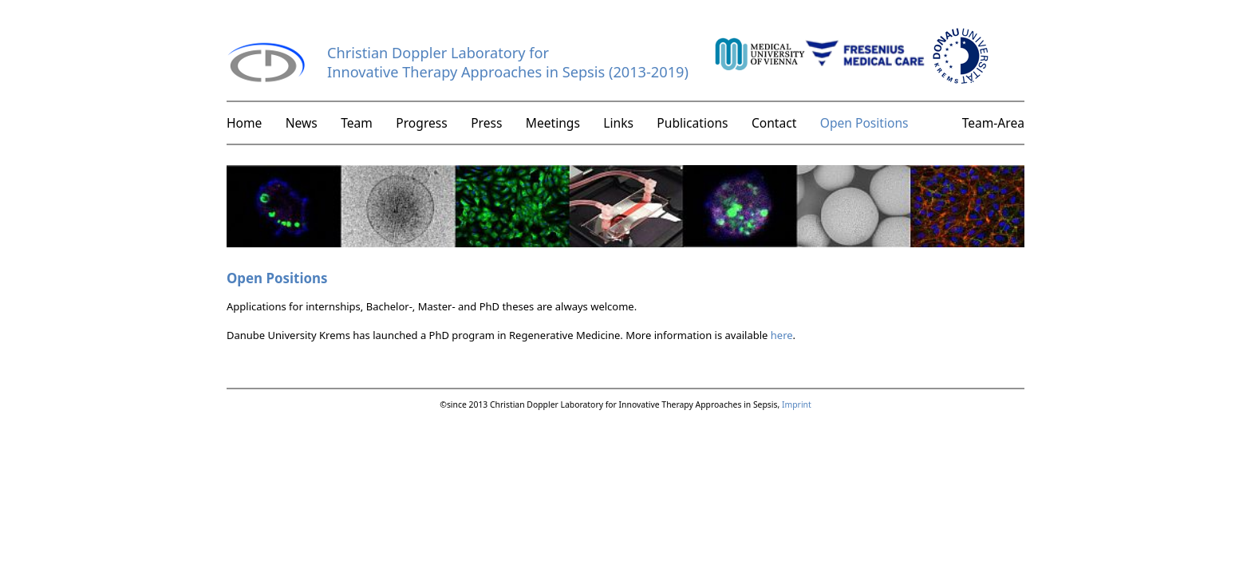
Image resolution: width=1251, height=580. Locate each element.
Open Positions (864, 123)
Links (618, 123)
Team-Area (993, 123)
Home (244, 123)
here (782, 335)
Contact (774, 123)
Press (486, 123)
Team (357, 123)
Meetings (553, 123)
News (302, 123)
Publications (692, 123)
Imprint (796, 404)
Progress (421, 123)
